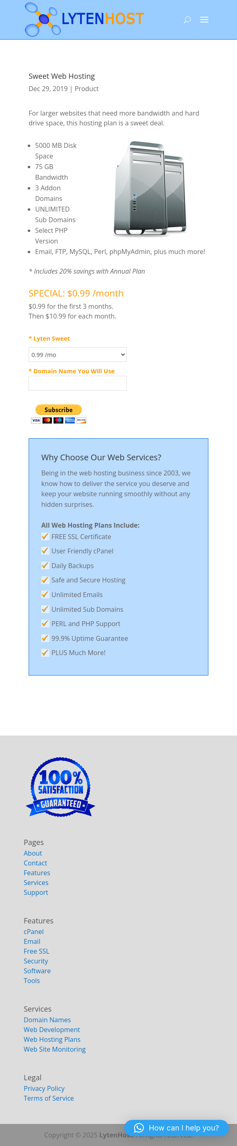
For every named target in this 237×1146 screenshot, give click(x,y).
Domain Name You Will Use (74, 371)
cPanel (34, 931)
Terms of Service (49, 1098)
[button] (176, 1128)
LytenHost (116, 1134)
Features (37, 872)
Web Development (52, 1029)
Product (87, 88)
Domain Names (47, 1019)
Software (37, 970)
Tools (32, 980)
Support (36, 892)
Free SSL (36, 951)
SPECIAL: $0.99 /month (76, 293)
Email (32, 941)
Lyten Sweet (52, 338)
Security (36, 960)
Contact (35, 862)
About (33, 853)
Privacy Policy (44, 1088)
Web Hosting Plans (52, 1039)
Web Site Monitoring (55, 1049)
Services (36, 882)
